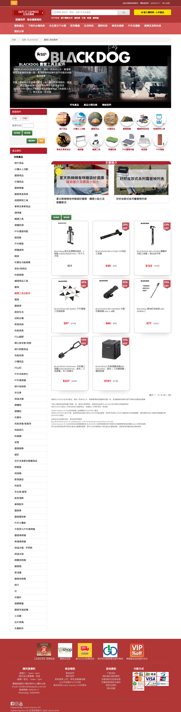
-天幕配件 (19, 628)
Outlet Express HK (32, 707)
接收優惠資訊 (34, 19)
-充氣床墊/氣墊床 (22, 423)
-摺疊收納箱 (20, 560)
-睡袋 (16, 256)
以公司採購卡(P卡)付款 (70, 682)
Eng (14, 3)
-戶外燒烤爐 (20, 380)
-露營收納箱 (20, 578)
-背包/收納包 (20, 268)
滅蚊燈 (77, 18)
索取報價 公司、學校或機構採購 (70, 679)
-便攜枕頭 (19, 225)
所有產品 (74, 104)
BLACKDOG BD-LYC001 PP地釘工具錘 (110, 252)
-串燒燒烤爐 (20, 541)
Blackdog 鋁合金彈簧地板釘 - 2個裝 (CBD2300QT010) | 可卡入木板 (69, 253)
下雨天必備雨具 (36, 25)
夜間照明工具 (159, 128)
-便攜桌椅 (19, 249)
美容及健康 (118, 25)
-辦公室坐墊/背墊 (22, 343)
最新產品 (19, 25)
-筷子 (16, 584)
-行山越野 (19, 336)
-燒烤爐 (17, 212)
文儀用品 (111, 128)
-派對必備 (19, 318)
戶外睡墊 (160, 149)
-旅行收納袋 (20, 386)
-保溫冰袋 (19, 554)
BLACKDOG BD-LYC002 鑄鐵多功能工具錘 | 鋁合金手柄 (152, 252)
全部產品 (18, 156)
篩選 (41, 141)
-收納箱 (17, 473)
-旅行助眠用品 (21, 349)
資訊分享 (19, 31)
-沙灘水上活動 (21, 169)
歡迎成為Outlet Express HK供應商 (70, 685)
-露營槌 (17, 566)
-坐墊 (16, 442)
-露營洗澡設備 (21, 609)
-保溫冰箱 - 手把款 (23, 547)
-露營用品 (19, 175)
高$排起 (27, 133)
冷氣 (84, 18)
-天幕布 (17, 417)
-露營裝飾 (19, 448)
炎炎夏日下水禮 (57, 25)
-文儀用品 (19, 181)
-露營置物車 (20, 516)
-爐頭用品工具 (21, 280)
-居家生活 (19, 312)
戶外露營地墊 (128, 149)
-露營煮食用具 (21, 194)
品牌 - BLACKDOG (30, 39)
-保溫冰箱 (19, 398)
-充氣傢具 (19, 330)
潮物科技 (102, 25)
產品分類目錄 (90, 104)
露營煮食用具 (143, 128)
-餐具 (16, 287)
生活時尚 (89, 25)
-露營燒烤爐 (20, 535)
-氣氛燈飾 (19, 498)
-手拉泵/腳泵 (20, 491)
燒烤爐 (96, 18)
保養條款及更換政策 (111, 679)
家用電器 (75, 25)
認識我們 (20, 19)
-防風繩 (17, 436)
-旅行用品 (19, 163)
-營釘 (16, 454)
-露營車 (17, 510)
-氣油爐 (17, 572)
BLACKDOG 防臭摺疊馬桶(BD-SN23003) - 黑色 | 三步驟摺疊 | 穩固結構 (110, 368)
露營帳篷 (127, 128)
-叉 (15, 591)
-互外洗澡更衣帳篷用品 (25, 460)
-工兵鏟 (17, 615)
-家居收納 (19, 324)
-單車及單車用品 (22, 206)
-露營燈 (17, 305)
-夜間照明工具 (21, 200)
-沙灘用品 (19, 361)
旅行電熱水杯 (67, 18)
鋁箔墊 (144, 149)
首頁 (14, 39)
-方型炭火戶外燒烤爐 (24, 529)
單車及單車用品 (63, 149)
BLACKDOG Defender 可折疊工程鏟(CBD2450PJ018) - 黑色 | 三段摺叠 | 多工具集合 (69, 368)
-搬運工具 (19, 218)
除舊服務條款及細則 (111, 682)
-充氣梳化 (19, 429)
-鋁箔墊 (17, 237)
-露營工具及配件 (22, 293)
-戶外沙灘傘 (20, 522)
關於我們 (70, 676)
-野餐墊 (17, 467)
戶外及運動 (134, 25)
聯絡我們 (106, 104)
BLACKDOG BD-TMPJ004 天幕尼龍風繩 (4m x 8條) (110, 310)
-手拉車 (17, 392)
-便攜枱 (17, 411)
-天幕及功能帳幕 (22, 262)
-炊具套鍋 (19, 274)
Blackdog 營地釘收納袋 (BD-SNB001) (151, 310)
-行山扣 (17, 367)
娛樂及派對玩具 (152, 25)
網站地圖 (111, 688)
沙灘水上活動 (79, 128)
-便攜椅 (17, 405)
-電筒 (16, 299)
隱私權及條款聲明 (111, 676)
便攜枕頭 (112, 149)
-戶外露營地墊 (21, 231)
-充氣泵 (17, 485)
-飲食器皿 (19, 479)
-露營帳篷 (19, 187)
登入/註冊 (166, 3)
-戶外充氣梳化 (21, 374)
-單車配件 (19, 504)
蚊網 (89, 18)
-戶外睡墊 (19, 243)
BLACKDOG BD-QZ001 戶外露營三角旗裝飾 (69, 310)
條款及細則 (111, 685)
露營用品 (95, 128)
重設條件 (31, 141)
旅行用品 (63, 128)
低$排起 (17, 133)
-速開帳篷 (19, 603)
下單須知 (111, 673)
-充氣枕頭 (19, 355)
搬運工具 (96, 149)
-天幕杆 (17, 597)
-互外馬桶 (19, 622)
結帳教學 (144, 3)
